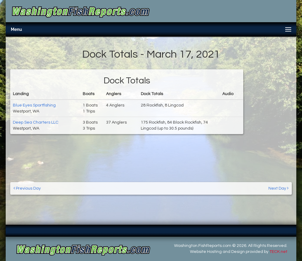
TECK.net (278, 252)
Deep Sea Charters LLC (35, 122)
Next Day (278, 188)
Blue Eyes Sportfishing (34, 105)
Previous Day (27, 188)
